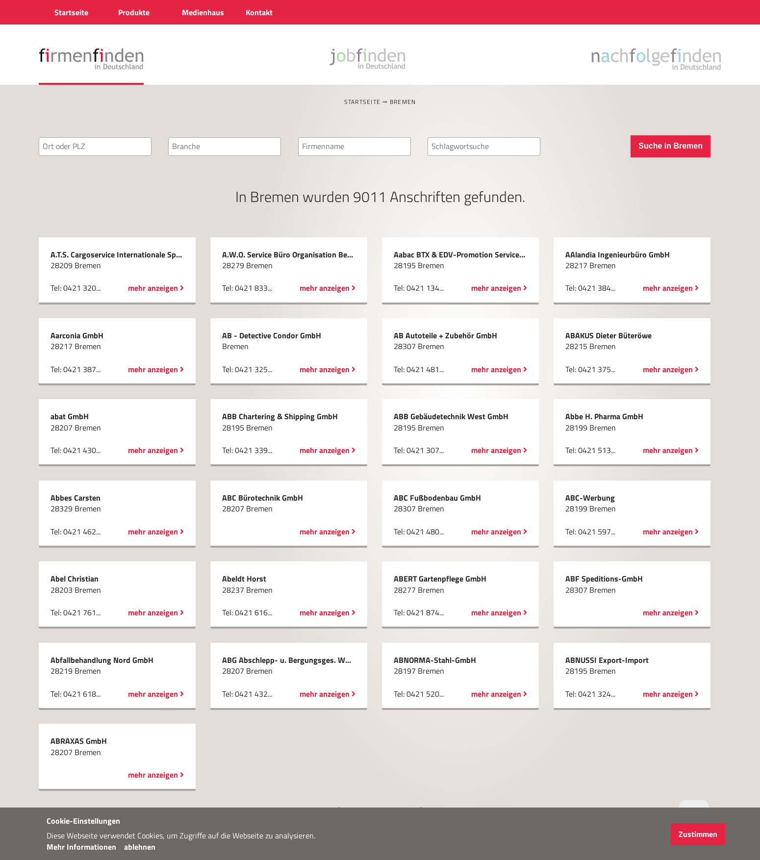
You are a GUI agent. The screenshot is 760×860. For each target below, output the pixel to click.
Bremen (403, 101)
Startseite (362, 101)
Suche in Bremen (670, 146)
